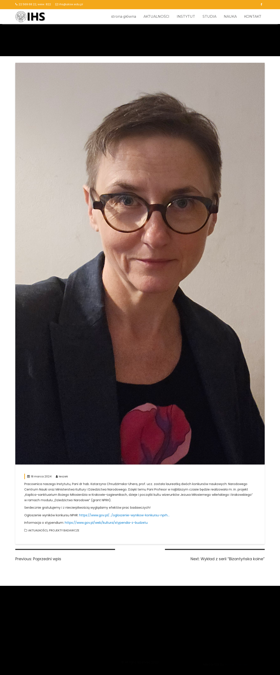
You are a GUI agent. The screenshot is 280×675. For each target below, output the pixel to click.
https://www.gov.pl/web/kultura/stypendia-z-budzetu (106, 522)
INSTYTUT (186, 16)
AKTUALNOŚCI (156, 16)
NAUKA (230, 16)
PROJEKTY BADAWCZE (64, 530)
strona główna (123, 16)
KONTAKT (252, 16)
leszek (62, 476)
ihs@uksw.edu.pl (69, 4)
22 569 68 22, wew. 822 (33, 4)
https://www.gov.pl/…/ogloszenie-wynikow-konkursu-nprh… (124, 515)
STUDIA (209, 16)
